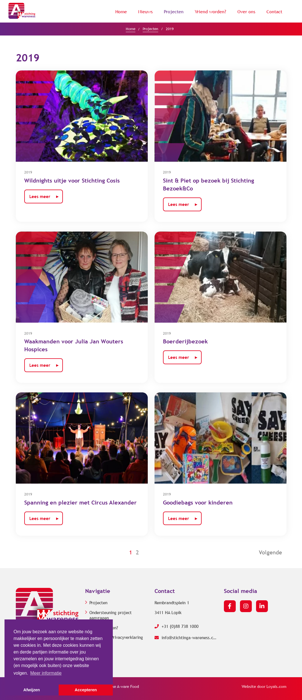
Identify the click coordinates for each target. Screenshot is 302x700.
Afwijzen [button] (31, 690)
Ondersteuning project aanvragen (110, 615)
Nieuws (145, 11)
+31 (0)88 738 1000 (177, 626)
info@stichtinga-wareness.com (186, 637)
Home (121, 11)
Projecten (174, 11)
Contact (274, 11)
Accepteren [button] (86, 690)
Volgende (270, 552)
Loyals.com (276, 686)
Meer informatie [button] (45, 673)
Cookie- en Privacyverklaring (116, 637)
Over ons (246, 11)
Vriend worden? (210, 11)
